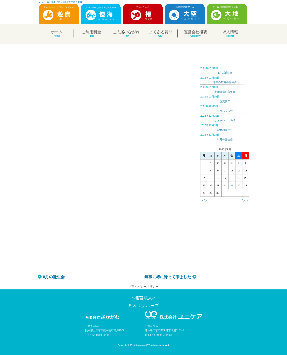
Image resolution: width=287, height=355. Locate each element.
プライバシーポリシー (143, 286)
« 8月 (205, 200)
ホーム (57, 32)
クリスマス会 (224, 108)
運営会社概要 (195, 32)
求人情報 (230, 32)
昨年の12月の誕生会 (224, 79)
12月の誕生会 (224, 127)
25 (231, 185)
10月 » (244, 200)
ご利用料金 (91, 32)
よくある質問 (160, 32)
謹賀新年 (224, 98)
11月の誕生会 (224, 136)
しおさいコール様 (224, 117)
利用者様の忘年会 (224, 89)
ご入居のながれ (126, 32)
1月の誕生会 (224, 70)
